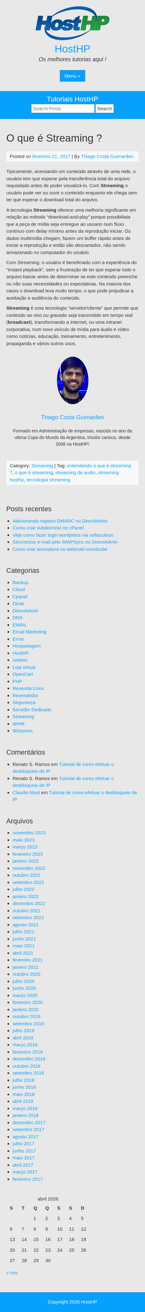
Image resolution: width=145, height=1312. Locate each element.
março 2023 (25, 846)
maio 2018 (24, 1094)
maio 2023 (24, 840)
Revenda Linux (28, 688)
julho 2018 (23, 1080)
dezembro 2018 (29, 1058)
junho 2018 (24, 1087)
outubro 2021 (26, 910)
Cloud (19, 589)
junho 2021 (24, 938)
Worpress (23, 730)
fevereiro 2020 (28, 1002)
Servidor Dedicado (32, 709)
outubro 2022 (26, 875)
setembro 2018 (28, 1073)
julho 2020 (23, 981)
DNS (18, 617)
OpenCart (23, 674)
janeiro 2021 (26, 967)
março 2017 (25, 1171)
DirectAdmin (25, 610)
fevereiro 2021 (28, 959)
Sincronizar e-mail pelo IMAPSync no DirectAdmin (65, 542)
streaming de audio (75, 472)
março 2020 (25, 995)
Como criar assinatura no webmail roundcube (60, 549)
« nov (12, 1272)
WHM (19, 723)
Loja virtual (24, 667)
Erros (18, 639)
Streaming (42, 465)
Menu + (72, 76)
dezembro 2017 (29, 1122)
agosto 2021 (26, 924)
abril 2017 (23, 1165)
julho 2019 (23, 1030)
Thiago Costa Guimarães (107, 156)
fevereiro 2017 (28, 1179)
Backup (20, 582)
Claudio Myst (26, 792)
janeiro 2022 (26, 896)
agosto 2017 (26, 1136)
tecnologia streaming (48, 479)
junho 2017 (24, 1150)
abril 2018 (23, 1101)
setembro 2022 (28, 882)
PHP (17, 681)
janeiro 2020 (26, 1009)
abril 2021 (23, 953)
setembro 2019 (28, 1023)
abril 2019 (23, 1037)
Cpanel (20, 596)
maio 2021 (24, 945)
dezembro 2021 (29, 903)
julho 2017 (23, 1143)
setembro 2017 (28, 1129)
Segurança (24, 702)
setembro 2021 (28, 917)
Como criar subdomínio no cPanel (48, 527)
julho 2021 (23, 931)
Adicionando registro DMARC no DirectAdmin (60, 520)
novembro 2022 (29, 868)
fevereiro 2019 (28, 1051)
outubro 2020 (26, 974)
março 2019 (25, 1044)
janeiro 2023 (26, 861)
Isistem (20, 660)
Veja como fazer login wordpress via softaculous (63, 535)
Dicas (19, 603)
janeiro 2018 (26, 1115)
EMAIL (20, 624)
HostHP (73, 49)
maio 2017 (24, 1157)
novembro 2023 (29, 832)
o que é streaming (34, 472)
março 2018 (25, 1108)
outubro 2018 (26, 1066)
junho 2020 (24, 988)
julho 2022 (23, 889)
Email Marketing (30, 631)
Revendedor (25, 695)
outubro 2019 (26, 1016)
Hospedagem (27, 645)
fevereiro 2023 (28, 854)
